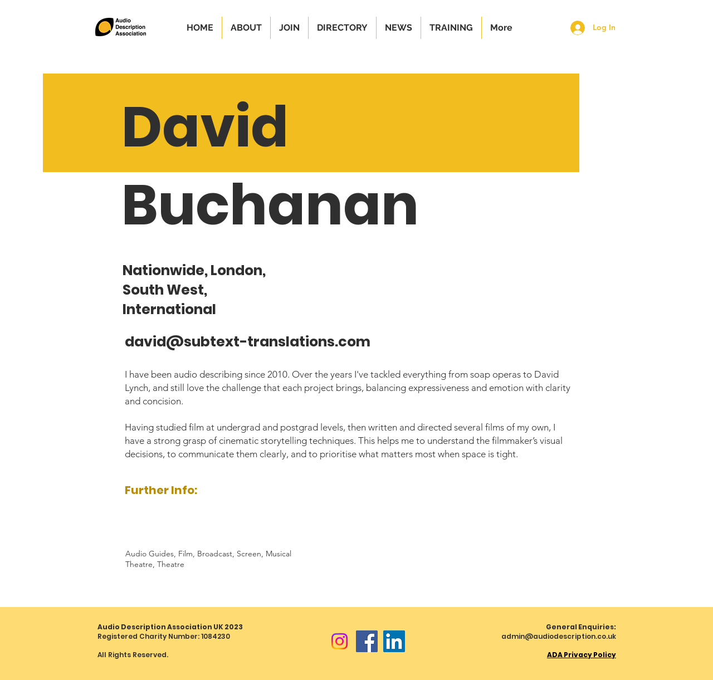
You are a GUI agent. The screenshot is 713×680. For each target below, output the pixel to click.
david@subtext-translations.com (247, 341)
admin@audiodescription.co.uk (558, 636)
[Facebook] (367, 641)
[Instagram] (339, 641)
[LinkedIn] (394, 641)
